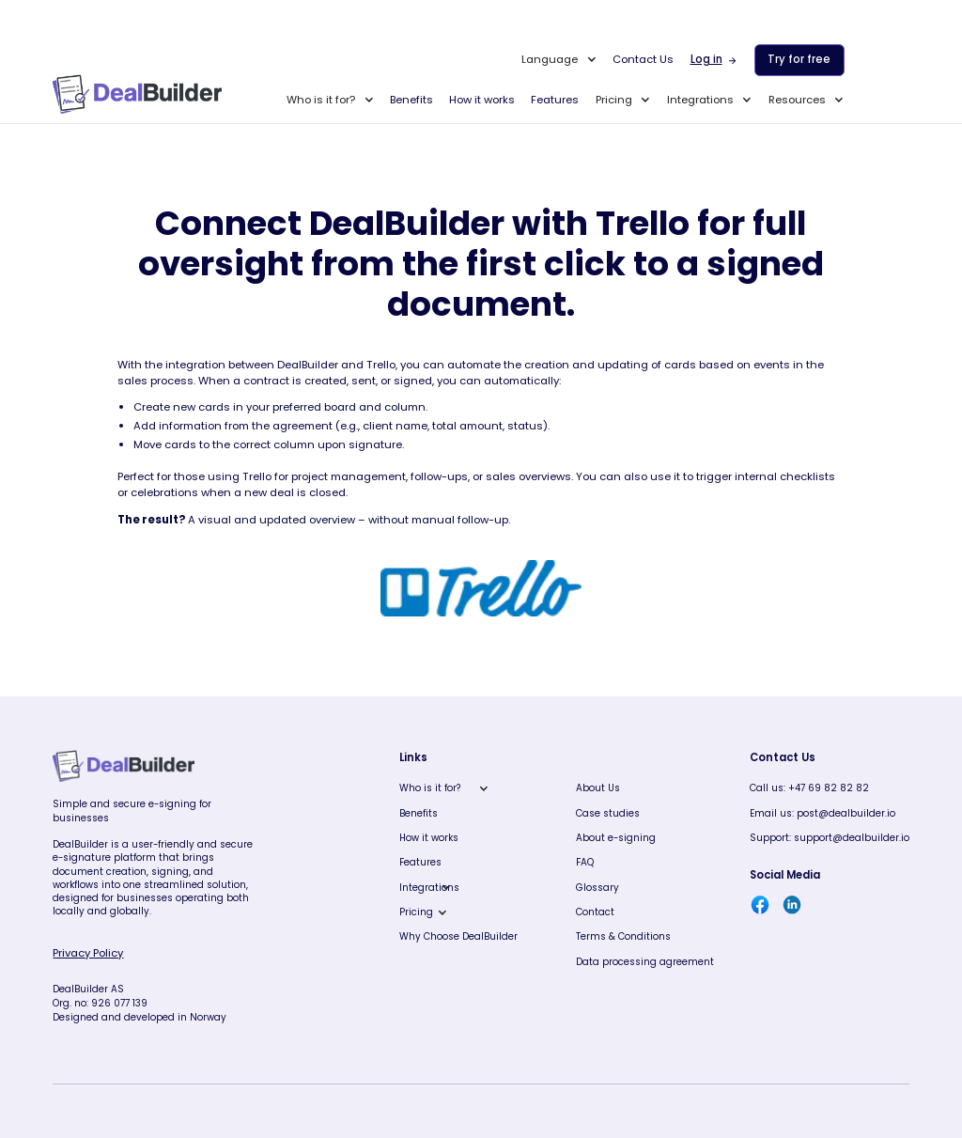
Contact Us (643, 59)
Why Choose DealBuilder (458, 936)
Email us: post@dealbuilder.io (822, 813)
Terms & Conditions (623, 936)
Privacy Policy (88, 952)
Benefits (411, 99)
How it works (482, 99)
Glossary (597, 887)
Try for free (799, 59)
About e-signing (616, 838)
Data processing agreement (645, 962)
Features (555, 99)
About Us (598, 788)
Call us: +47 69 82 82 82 (809, 788)
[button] (559, 60)
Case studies (608, 813)
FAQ (585, 862)
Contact (595, 912)
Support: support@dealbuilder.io (829, 838)
